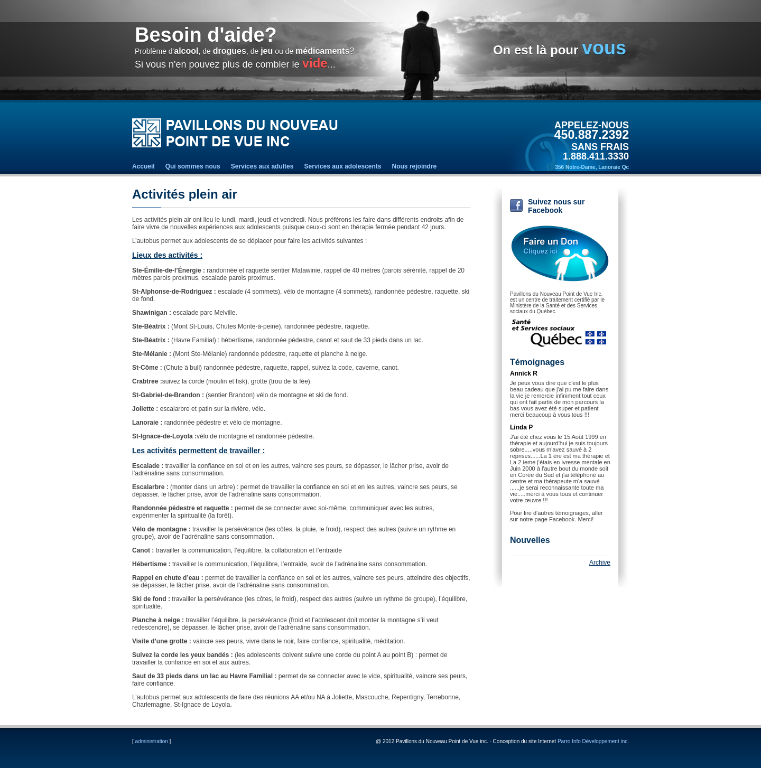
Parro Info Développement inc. (593, 741)
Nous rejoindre (414, 166)
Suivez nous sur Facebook (556, 206)
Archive (599, 562)
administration (151, 741)
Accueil (143, 166)
